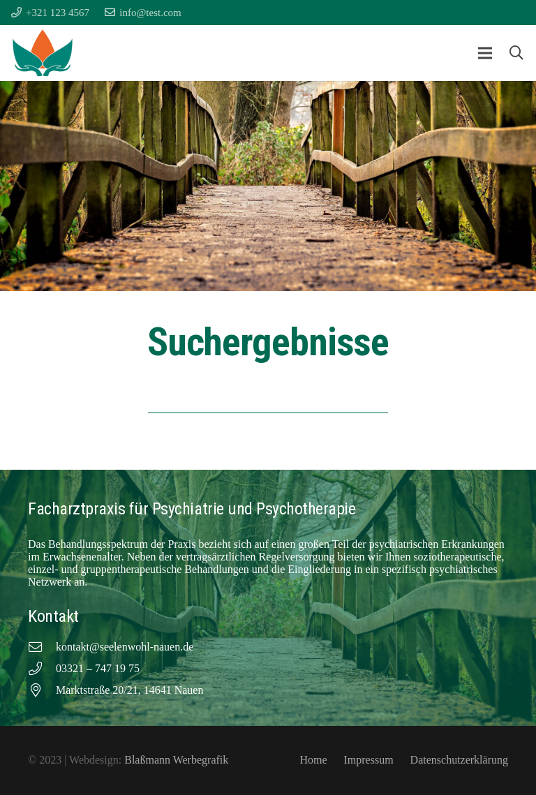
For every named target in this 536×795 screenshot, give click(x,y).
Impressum (368, 760)
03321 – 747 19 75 (98, 668)
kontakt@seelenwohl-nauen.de (124, 647)
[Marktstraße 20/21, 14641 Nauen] (42, 690)
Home (313, 760)
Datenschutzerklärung (459, 760)
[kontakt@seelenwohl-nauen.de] (42, 647)
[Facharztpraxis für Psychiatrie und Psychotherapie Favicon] (42, 53)
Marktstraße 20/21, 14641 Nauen (130, 690)
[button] (485, 53)
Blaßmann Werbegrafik (176, 760)
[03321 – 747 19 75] (42, 669)
